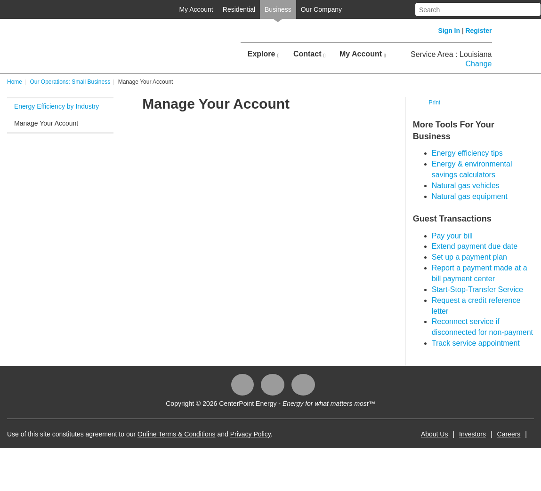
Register (478, 30)
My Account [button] (362, 54)
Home (14, 82)
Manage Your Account (46, 123)
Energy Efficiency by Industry (56, 106)
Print (434, 102)
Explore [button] (263, 54)
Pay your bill (452, 236)
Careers (509, 434)
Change (478, 64)
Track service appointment (476, 343)
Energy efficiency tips (467, 153)
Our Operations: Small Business (70, 82)
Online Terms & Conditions (176, 434)
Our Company (321, 9)
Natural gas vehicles (466, 186)
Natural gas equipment (470, 196)
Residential (239, 9)
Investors (472, 434)
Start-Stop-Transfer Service (477, 289)
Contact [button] (309, 54)
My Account (196, 9)
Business (278, 9)
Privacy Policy (250, 434)
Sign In (449, 30)
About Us (434, 434)
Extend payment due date (474, 246)
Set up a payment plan (469, 257)
